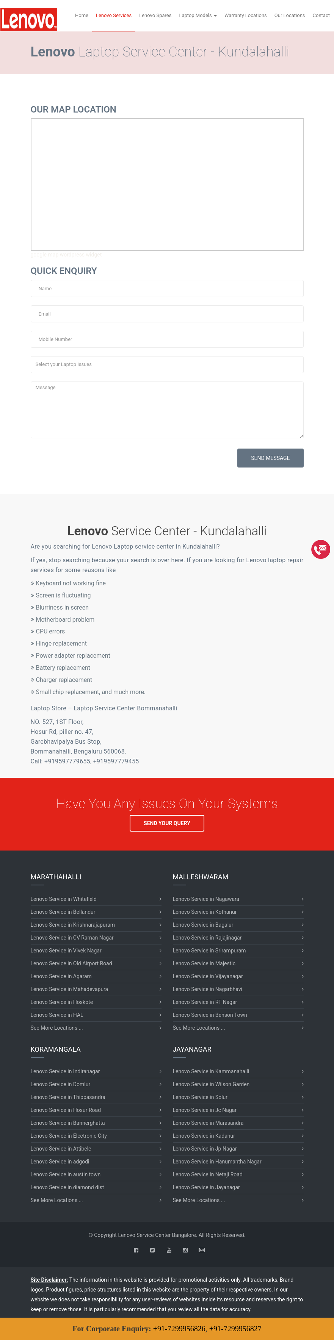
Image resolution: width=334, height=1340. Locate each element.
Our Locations (289, 15)
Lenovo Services (114, 15)
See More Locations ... (57, 1028)
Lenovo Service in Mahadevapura (69, 989)
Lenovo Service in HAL (57, 1015)
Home (81, 15)
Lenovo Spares (155, 15)
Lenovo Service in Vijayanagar (208, 976)
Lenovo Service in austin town (66, 1174)
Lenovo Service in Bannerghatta (68, 1123)
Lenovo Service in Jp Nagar (205, 1149)
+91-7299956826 (179, 1328)
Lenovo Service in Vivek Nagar (66, 951)
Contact (321, 15)
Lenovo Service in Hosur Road (66, 1110)
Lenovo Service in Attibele (61, 1149)
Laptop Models (198, 15)
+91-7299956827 (235, 1328)
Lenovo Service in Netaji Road (208, 1174)
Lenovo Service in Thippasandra (68, 1097)
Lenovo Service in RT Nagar (205, 1002)
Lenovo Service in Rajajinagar (207, 938)
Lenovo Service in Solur (200, 1097)
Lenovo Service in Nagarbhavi (207, 989)
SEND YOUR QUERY (167, 823)
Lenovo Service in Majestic (204, 963)
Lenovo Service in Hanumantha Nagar (217, 1162)
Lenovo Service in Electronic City (69, 1136)
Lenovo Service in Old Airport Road (71, 963)
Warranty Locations (245, 15)
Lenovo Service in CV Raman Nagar (72, 938)
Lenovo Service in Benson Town (210, 1015)
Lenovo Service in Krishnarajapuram (73, 925)
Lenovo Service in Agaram (61, 976)
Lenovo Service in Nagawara (206, 899)
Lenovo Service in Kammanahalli (211, 1071)
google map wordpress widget (66, 255)
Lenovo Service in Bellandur (63, 912)
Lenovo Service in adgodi (60, 1162)
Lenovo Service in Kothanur (205, 912)
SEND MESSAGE (270, 458)
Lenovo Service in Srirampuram (209, 951)
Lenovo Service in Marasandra (208, 1123)
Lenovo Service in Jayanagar (206, 1187)
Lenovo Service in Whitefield (64, 899)
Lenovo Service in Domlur (61, 1084)
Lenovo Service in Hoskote (62, 1002)
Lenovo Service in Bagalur (203, 925)
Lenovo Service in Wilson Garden (211, 1084)
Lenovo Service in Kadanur (204, 1136)
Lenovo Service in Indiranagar (65, 1071)
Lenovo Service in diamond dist (67, 1187)
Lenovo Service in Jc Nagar (205, 1110)
